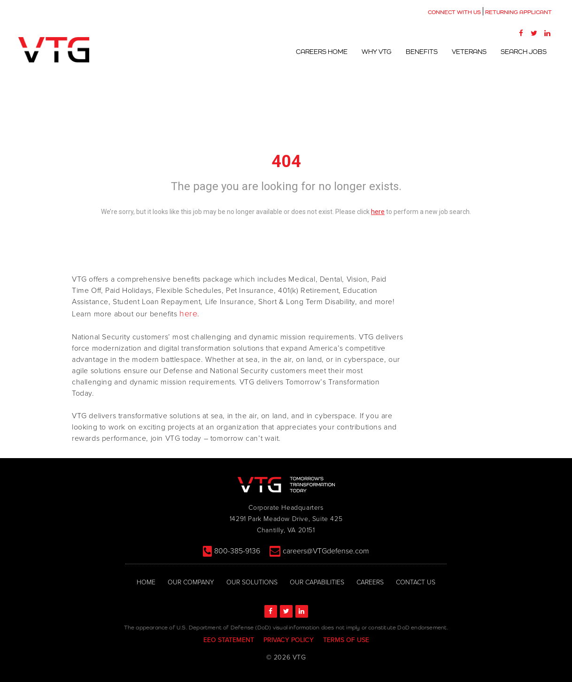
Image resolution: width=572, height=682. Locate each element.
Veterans (469, 51)
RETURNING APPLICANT (518, 12)
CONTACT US (415, 582)
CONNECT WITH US (454, 12)
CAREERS (370, 582)
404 (286, 161)
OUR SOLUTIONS (252, 582)
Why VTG (377, 51)
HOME (146, 582)
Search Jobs (524, 51)
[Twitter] (534, 32)
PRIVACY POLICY (288, 640)
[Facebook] (520, 32)
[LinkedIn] (547, 32)
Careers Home (322, 51)
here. (189, 313)
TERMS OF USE (346, 640)
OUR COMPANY (191, 582)
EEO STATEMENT (228, 640)
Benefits (422, 51)
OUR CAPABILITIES (317, 582)
